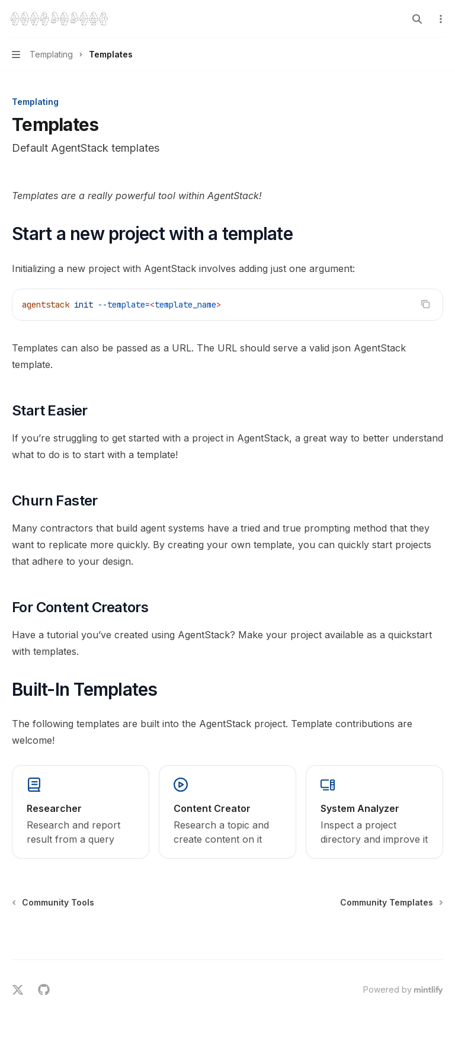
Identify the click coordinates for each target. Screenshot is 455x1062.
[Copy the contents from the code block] (425, 304)
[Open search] (417, 18)
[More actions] (440, 19)
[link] (80, 812)
